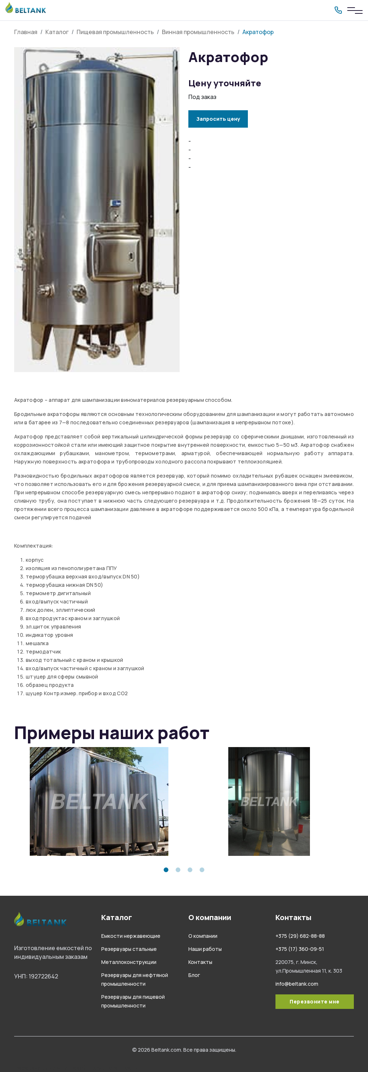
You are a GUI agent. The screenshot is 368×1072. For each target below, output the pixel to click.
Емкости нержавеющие (130, 935)
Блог (194, 975)
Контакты (200, 961)
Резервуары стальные (129, 948)
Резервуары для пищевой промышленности (76, 1068)
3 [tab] (190, 869)
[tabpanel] (99, 801)
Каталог (57, 32)
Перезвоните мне (315, 1001)
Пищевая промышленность (115, 32)
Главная (25, 32)
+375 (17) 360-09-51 (299, 948)
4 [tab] (202, 869)
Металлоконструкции (128, 961)
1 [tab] (166, 869)
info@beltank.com (296, 983)
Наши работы (205, 948)
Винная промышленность (198, 32)
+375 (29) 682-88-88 (300, 935)
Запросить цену (218, 118)
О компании (202, 935)
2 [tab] (178, 869)
